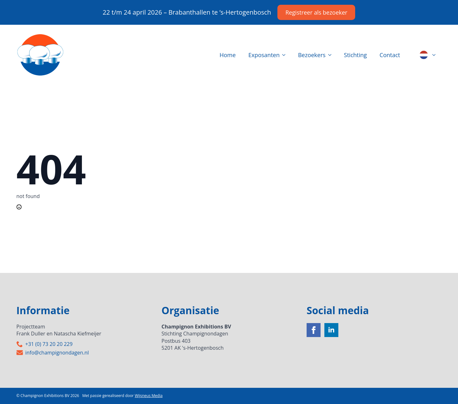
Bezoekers (312, 55)
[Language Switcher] (436, 55)
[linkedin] (331, 330)
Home (228, 55)
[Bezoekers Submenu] (332, 55)
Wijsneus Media (149, 395)
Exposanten (264, 55)
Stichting (355, 55)
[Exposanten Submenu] (286, 55)
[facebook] (314, 330)
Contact (390, 55)
